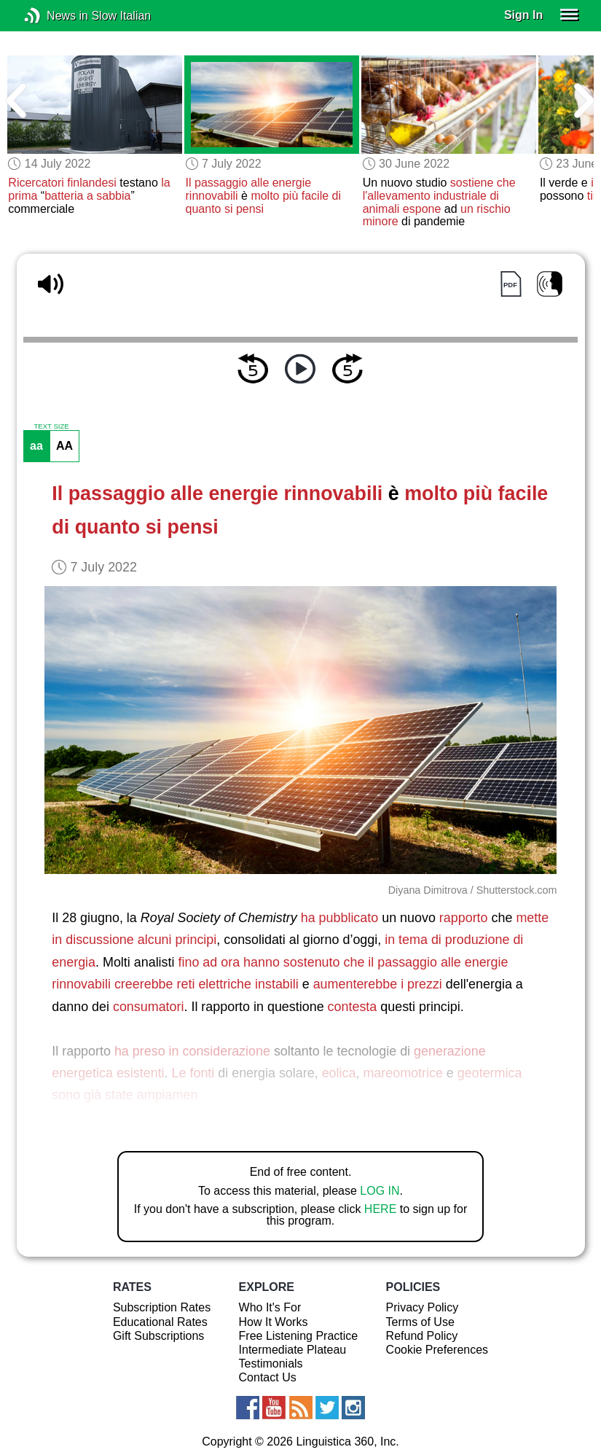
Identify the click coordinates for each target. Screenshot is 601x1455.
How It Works (273, 1322)
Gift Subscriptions (158, 1336)
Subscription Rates (162, 1307)
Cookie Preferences (437, 1349)
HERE (380, 1209)
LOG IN (379, 1191)
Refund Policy (422, 1336)
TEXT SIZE (51, 426)
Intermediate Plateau (293, 1349)
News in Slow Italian (54, 15)
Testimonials (271, 1363)
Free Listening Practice (298, 1336)
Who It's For (270, 1307)
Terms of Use (420, 1322)
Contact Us (267, 1377)
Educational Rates (160, 1322)
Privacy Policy (422, 1307)
